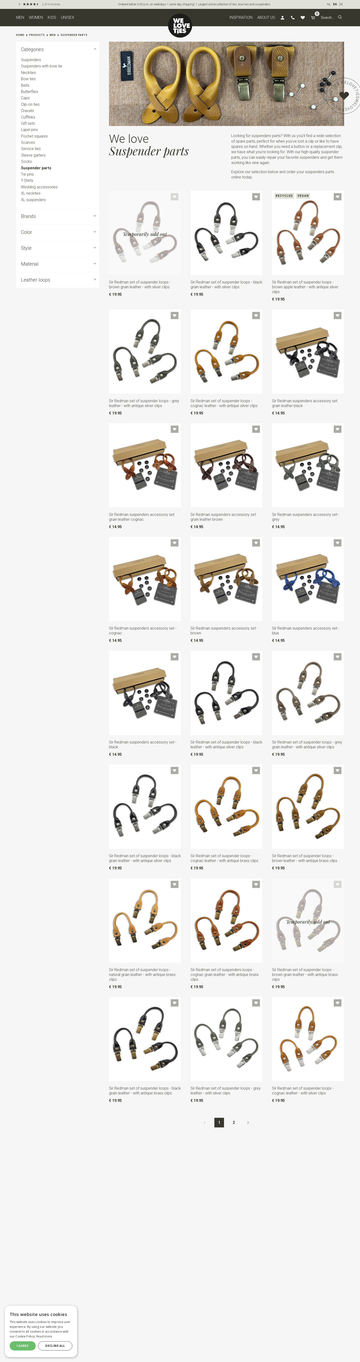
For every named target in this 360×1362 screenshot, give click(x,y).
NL (329, 4)
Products (37, 35)
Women (36, 17)
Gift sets (28, 123)
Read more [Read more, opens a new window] (44, 1336)
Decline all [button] (55, 1346)
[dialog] (41, 1331)
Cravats (27, 110)
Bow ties (28, 79)
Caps (25, 98)
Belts (25, 85)
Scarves (28, 142)
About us (266, 17)
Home (20, 35)
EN (335, 4)
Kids (52, 17)
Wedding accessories (39, 187)
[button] (340, 17)
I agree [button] (22, 1346)
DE (341, 4)
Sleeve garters (33, 155)
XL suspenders (33, 199)
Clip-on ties (30, 104)
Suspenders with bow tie (41, 66)
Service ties (31, 149)
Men (20, 17)
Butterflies (29, 91)
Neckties (28, 72)
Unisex (67, 17)
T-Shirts (27, 180)
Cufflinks (28, 117)
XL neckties (31, 193)
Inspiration (240, 17)
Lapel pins (29, 129)
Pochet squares (34, 136)
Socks (26, 161)
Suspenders (31, 60)
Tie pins (27, 174)
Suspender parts (74, 35)
